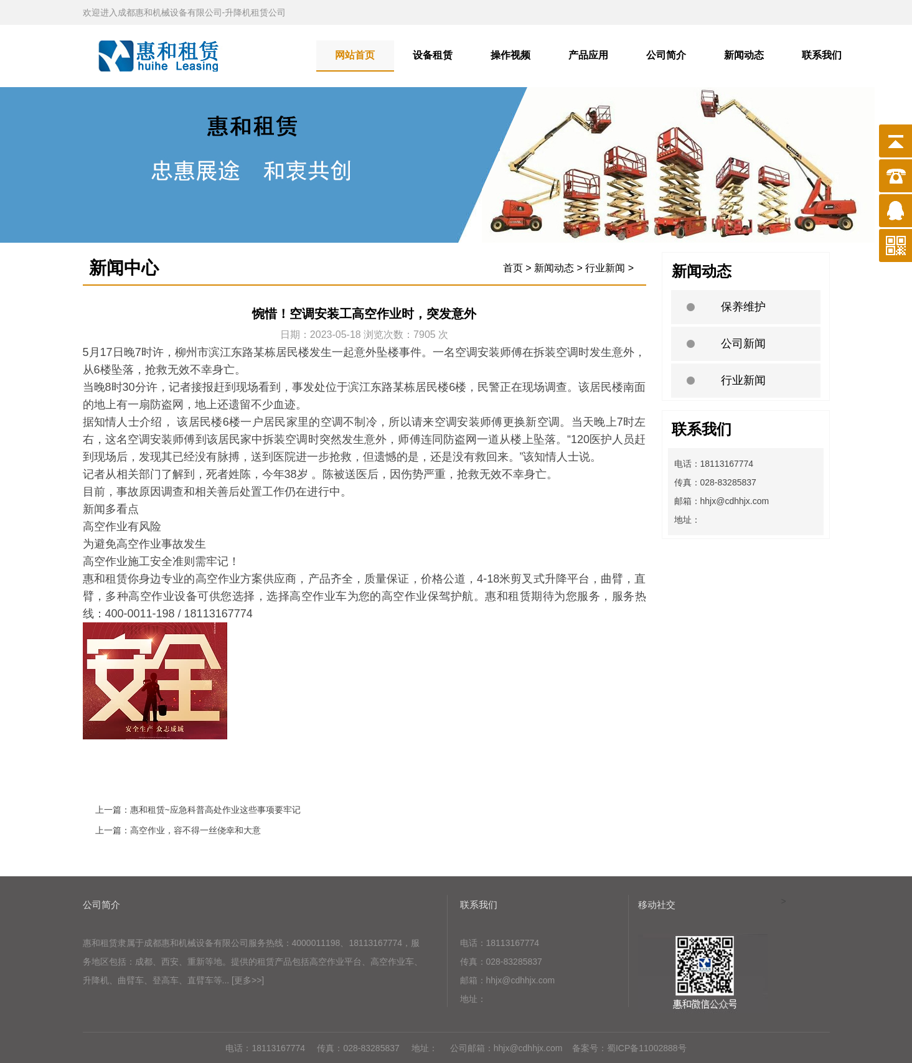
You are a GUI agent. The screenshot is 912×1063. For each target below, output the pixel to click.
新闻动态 (744, 55)
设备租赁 (433, 55)
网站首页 (355, 55)
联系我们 (822, 55)
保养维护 (743, 307)
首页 (513, 268)
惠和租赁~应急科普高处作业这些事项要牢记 (215, 810)
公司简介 (666, 55)
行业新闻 (743, 380)
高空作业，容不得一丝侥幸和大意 (195, 830)
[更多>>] (248, 980)
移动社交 (656, 904)
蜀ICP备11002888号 (647, 1048)
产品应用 (588, 55)
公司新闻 (743, 343)
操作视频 (510, 55)
